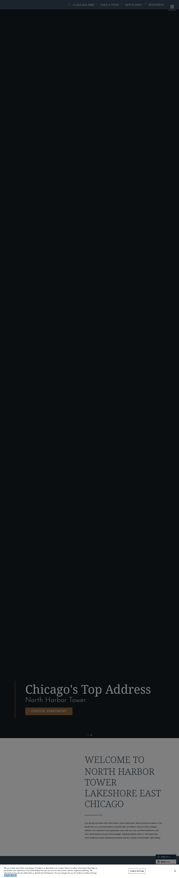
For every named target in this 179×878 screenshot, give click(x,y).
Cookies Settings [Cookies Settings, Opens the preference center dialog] (137, 871)
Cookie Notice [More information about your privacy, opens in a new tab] (10, 875)
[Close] (175, 871)
